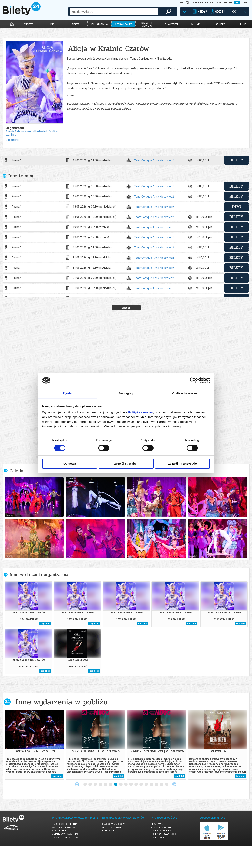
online (195, 24)
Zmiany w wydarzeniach (66, 834)
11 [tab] (136, 784)
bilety (236, 160)
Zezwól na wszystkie (182, 463)
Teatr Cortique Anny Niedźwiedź (154, 160)
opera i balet (123, 24)
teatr (75, 24)
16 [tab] (162, 784)
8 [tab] (121, 784)
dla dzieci (171, 24)
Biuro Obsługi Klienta (64, 824)
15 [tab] (157, 784)
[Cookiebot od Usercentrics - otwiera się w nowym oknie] (193, 380)
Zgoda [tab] (67, 393)
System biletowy (111, 827)
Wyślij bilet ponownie (65, 827)
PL (237, 2)
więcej (126, 307)
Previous (77, 784)
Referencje (107, 831)
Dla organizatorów (113, 824)
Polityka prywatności (164, 834)
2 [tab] (90, 784)
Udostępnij (12, 139)
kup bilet (45, 623)
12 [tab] (141, 784)
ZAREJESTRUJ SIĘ (203, 2)
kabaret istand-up (147, 24)
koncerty (28, 24)
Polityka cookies (161, 831)
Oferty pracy (158, 837)
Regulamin (157, 824)
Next (174, 784)
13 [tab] (146, 784)
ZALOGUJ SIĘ (224, 2)
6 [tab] (111, 784)
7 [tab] (116, 784)
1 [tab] (85, 784)
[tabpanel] (34, 745)
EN (245, 2)
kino (52, 24)
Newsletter (59, 831)
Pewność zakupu (161, 827)
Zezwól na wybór (126, 463)
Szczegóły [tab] (126, 393)
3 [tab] (95, 784)
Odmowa (69, 463)
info (236, 206)
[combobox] (114, 11)
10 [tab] (131, 784)
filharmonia (99, 24)
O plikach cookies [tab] (184, 393)
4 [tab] (101, 784)
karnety (219, 24)
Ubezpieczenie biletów (65, 837)
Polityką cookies (140, 412)
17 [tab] (167, 784)
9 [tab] (126, 784)
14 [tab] (152, 784)
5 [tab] (106, 784)
